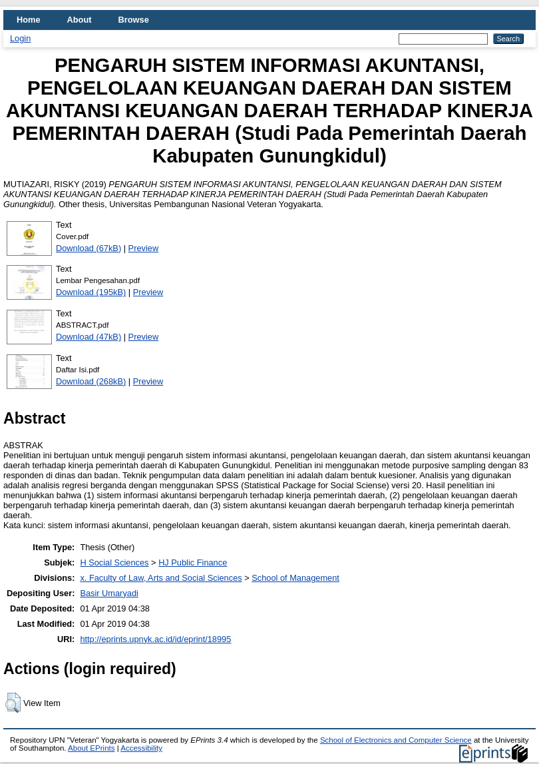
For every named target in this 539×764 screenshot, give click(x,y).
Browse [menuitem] (133, 20)
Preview (143, 248)
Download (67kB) (88, 248)
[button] (13, 703)
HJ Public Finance (192, 563)
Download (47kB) (88, 337)
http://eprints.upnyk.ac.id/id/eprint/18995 (155, 639)
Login (20, 38)
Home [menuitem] (29, 20)
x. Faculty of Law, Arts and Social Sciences (161, 578)
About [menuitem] (79, 20)
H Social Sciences (114, 563)
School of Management (295, 578)
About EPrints (91, 748)
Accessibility (141, 748)
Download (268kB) (91, 381)
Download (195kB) (91, 292)
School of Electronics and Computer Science (396, 740)
